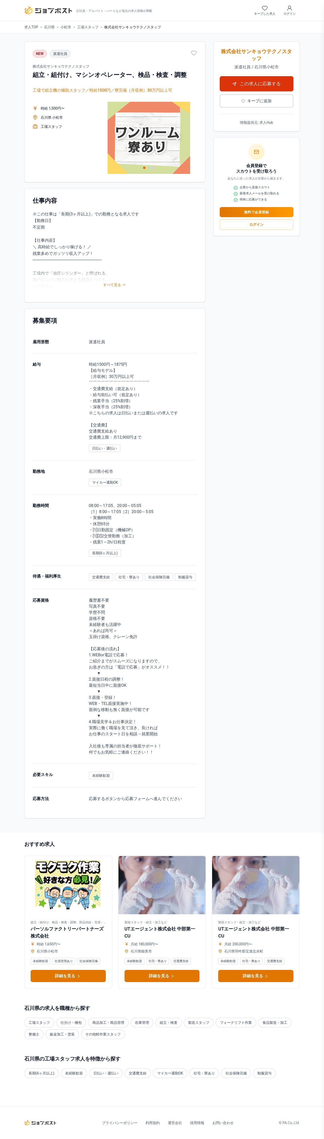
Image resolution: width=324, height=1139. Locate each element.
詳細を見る (68, 976)
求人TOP (31, 27)
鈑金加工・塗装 (62, 1034)
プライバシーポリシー (119, 1123)
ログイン (256, 224)
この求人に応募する (256, 83)
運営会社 (175, 1123)
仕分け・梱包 (71, 1023)
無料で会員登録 (256, 212)
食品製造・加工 (274, 1023)
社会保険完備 (236, 1073)
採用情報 (197, 1123)
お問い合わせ (223, 1123)
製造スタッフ (198, 1023)
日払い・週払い (105, 1073)
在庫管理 (142, 1023)
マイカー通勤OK (170, 1073)
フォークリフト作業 (236, 1023)
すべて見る (114, 285)
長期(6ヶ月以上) (41, 1073)
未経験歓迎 (74, 1073)
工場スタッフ (87, 27)
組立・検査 (168, 1023)
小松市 (65, 27)
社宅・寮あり (204, 1073)
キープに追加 (256, 100)
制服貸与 (264, 1073)
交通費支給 (138, 1073)
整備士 (34, 1034)
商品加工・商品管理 (108, 1023)
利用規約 (153, 1123)
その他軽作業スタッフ (103, 1034)
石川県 (49, 27)
